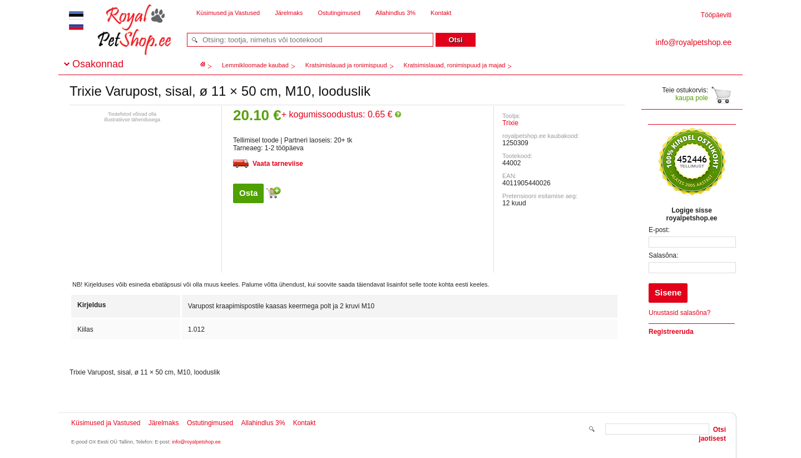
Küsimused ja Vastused (228, 12)
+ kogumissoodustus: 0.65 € (341, 114)
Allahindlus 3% (395, 12)
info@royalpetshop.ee (196, 442)
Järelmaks (289, 12)
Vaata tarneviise (278, 164)
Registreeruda (671, 332)
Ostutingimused (339, 12)
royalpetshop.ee (120, 39)
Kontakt (441, 12)
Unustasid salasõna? (679, 313)
